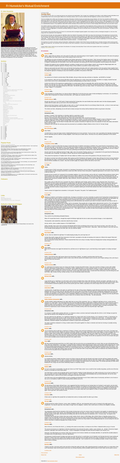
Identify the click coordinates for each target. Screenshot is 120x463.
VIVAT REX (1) (5, 113)
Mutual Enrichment (6, 119)
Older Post (116, 454)
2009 (3, 135)
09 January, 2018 (48, 89)
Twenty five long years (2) (7, 97)
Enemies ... (5, 123)
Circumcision (5, 125)
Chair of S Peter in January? (8, 108)
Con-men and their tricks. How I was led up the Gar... (12, 100)
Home (80, 454)
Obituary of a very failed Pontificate (8, 144)
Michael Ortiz (48, 276)
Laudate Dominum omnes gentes (9, 95)
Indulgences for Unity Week (8, 107)
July (4, 78)
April (4, 81)
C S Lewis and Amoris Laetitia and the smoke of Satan (13, 89)
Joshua (46, 75)
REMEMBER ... (6, 109)
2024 (3, 64)
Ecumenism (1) (5, 105)
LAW (4, 124)
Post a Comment (44, 452)
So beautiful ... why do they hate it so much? (10, 157)
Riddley (47, 366)
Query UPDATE (6, 122)
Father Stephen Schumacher (52, 299)
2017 (3, 126)
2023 (3, 65)
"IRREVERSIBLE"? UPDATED (7, 166)
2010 (3, 134)
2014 (3, 130)
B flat (46, 194)
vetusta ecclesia (49, 264)
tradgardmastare (49, 254)
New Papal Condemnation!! (6, 163)
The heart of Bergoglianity (6, 173)
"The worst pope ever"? (5, 160)
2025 (3, 63)
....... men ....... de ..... (7, 103)
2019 (3, 70)
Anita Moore (48, 287)
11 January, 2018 (48, 442)
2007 (3, 137)
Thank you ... (5, 114)
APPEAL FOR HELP (6, 96)
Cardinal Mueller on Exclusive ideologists (10, 117)
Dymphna (47, 394)
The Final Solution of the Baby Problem (10, 90)
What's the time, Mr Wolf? (7, 106)
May (4, 80)
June (4, 79)
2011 (3, 132)
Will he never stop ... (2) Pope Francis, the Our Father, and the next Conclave (16, 169)
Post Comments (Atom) (52, 461)
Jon (45, 164)
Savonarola (47, 383)
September (5, 76)
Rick (46, 245)
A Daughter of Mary (50, 143)
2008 (3, 136)
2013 (3, 131)
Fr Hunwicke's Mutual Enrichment (27, 6)
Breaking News (4, 150)
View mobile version (80, 457)
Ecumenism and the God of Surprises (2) (10, 104)
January (5, 85)
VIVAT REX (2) (5, 112)
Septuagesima (5, 94)
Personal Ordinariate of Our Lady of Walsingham (10, 200)
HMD (4, 93)
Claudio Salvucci (49, 99)
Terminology (5, 88)
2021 (3, 67)
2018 (3, 71)
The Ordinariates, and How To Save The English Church (13, 118)
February (5, 84)
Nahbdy (47, 328)
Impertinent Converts (7, 86)
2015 (3, 129)
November (5, 73)
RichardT (47, 53)
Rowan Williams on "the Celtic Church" (10, 115)
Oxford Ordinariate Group (6, 199)
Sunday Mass (5, 116)
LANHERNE (5, 91)
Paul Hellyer (48, 232)
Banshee (47, 424)
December (5, 72)
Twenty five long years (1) (7, 98)
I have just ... (5, 87)
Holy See (3, 197)
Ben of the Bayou (49, 128)
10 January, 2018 (48, 381)
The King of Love (6, 121)
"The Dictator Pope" (5, 154)
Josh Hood (47, 354)
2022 (3, 66)
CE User (47, 401)
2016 (3, 127)
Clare (46, 341)
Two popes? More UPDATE (6, 147)
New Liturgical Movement (6, 198)
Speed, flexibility (6, 99)
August (4, 77)
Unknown (47, 91)
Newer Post (43, 454)
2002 (3, 138)
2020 (3, 69)
